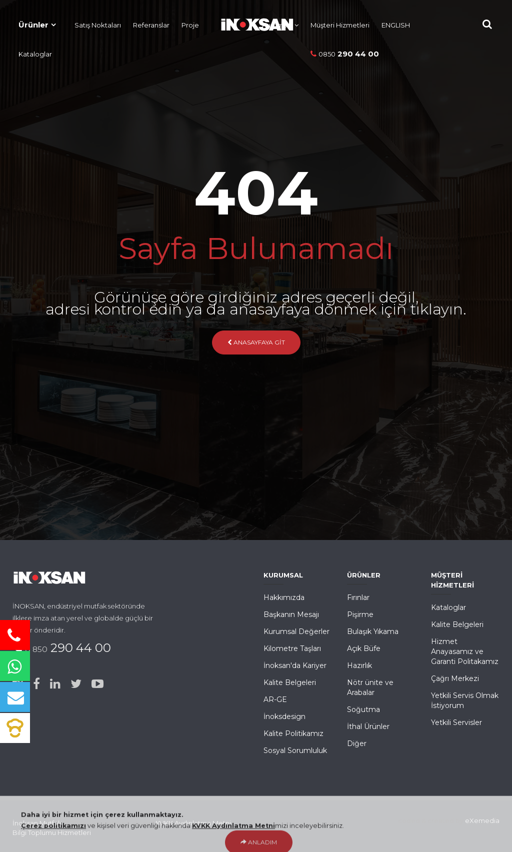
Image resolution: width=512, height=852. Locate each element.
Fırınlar (358, 597)
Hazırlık (359, 665)
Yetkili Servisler (456, 722)
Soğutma (363, 709)
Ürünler (33, 25)
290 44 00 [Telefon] (344, 53)
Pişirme (360, 614)
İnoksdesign (285, 716)
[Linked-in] (55, 684)
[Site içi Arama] (487, 24)
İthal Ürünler (368, 726)
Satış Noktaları (97, 25)
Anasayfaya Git (256, 342)
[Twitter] (76, 684)
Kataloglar (35, 54)
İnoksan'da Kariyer (295, 665)
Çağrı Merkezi (455, 678)
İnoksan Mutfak (37, 823)
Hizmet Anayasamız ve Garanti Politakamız (464, 651)
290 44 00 (68, 647)
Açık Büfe (363, 648)
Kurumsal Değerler (297, 631)
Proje (190, 25)
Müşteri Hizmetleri (340, 25)
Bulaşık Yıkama (372, 631)
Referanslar (151, 25)
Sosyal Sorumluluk (295, 750)
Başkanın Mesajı (291, 614)
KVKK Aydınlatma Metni (193, 823)
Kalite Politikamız (294, 733)
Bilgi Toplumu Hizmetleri (51, 832)
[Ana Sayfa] (252, 22)
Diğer (356, 743)
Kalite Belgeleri (290, 682)
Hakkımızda (284, 597)
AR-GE (275, 699)
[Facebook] (36, 684)
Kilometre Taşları (292, 648)
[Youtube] (98, 684)
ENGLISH (396, 25)
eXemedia (482, 820)
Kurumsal (277, 25)
